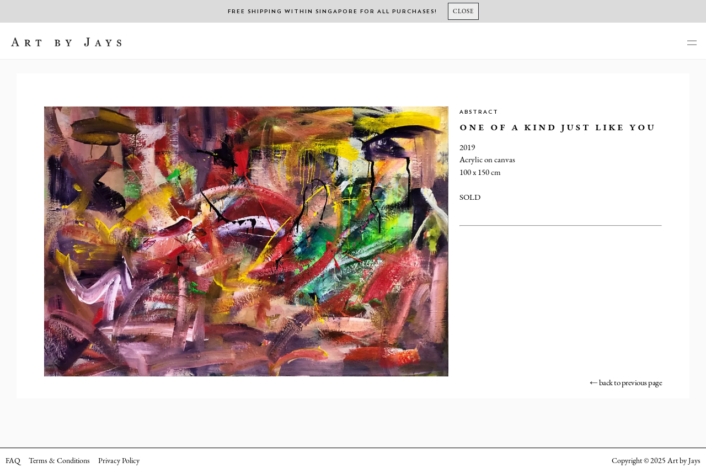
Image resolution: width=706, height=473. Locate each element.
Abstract (479, 112)
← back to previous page (626, 382)
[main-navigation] (691, 43)
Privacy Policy (119, 460)
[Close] (463, 11)
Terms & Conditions (59, 460)
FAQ (13, 460)
